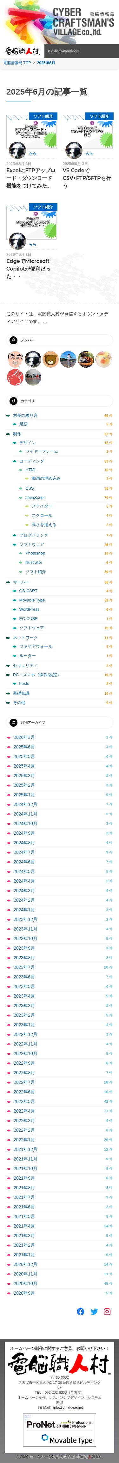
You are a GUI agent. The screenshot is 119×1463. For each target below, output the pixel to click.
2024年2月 (24, 900)
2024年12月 (25, 804)
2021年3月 (24, 1235)
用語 (23, 424)
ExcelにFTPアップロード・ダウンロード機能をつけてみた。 (31, 178)
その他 (19, 702)
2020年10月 (25, 1283)
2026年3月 (24, 737)
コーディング (31, 461)
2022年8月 (24, 1072)
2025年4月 (24, 766)
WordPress (29, 609)
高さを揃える (44, 524)
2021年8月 (24, 1187)
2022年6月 (24, 1091)
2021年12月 (25, 1149)
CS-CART (28, 590)
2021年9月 (24, 1178)
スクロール (42, 515)
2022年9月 (24, 1063)
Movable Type (32, 600)
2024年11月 (25, 813)
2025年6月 (24, 746)
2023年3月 (24, 1005)
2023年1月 (24, 1024)
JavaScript (35, 497)
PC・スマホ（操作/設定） (37, 674)
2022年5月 (24, 1101)
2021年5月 (24, 1216)
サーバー (21, 582)
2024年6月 (24, 861)
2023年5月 (24, 986)
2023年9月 (24, 948)
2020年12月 (25, 1264)
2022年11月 (25, 1043)
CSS (29, 488)
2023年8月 (24, 957)
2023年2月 (24, 1015)
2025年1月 (24, 794)
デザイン (27, 442)
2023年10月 (25, 938)
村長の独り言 (25, 415)
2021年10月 (25, 1168)
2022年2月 (24, 1130)
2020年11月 (25, 1273)
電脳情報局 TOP (17, 63)
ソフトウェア (31, 544)
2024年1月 (24, 909)
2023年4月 (24, 996)
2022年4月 (24, 1111)
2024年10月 (25, 823)
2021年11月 (25, 1158)
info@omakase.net (68, 1407)
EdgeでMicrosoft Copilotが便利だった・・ (28, 269)
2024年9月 (24, 833)
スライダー (42, 506)
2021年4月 (24, 1226)
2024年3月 (24, 890)
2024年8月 (24, 842)
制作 (17, 434)
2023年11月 (25, 928)
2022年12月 (25, 1034)
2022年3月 (24, 1120)
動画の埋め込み (46, 478)
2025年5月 (24, 756)
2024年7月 (24, 852)
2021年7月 (24, 1197)
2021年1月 (24, 1254)
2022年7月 (24, 1082)
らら (32, 153)
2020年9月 (24, 1293)
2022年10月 (25, 1053)
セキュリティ (25, 665)
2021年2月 (24, 1245)
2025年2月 (24, 785)
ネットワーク (25, 637)
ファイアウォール (35, 646)
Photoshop (35, 553)
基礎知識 (21, 693)
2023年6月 (24, 976)
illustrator (33, 562)
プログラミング (33, 535)
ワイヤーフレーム (41, 451)
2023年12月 (25, 919)
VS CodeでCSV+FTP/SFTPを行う (87, 178)
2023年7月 (24, 967)
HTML (30, 469)
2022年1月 (24, 1139)
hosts (24, 683)
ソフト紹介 (43, 116)
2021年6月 (24, 1206)
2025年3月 (24, 775)
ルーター (27, 655)
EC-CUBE (28, 618)
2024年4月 (24, 881)
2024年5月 (24, 871)
